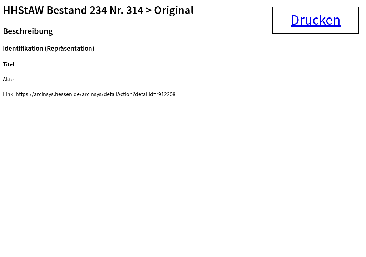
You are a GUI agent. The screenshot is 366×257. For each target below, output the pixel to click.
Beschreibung (28, 31)
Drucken (316, 20)
